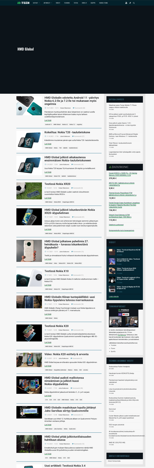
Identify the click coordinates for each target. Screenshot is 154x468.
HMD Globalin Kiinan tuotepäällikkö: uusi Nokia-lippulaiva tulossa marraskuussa (69, 282)
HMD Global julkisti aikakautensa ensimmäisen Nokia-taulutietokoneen (67, 142)
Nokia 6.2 (65, 107)
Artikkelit (48, 3)
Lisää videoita (114, 280)
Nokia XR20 (57, 185)
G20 (59, 383)
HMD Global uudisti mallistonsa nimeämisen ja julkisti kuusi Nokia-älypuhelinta (64, 364)
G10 (55, 383)
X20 (80, 353)
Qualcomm (72, 412)
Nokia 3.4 (56, 464)
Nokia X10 (57, 272)
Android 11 (48, 107)
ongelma (79, 107)
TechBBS (67, 3)
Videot (58, 3)
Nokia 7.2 (72, 107)
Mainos (70, 353)
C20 (50, 383)
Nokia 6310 (62, 246)
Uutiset (36, 3)
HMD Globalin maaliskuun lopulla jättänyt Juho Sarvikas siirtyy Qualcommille (70, 392)
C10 (46, 383)
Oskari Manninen (65, 91)
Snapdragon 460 (66, 464)
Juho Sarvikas (58, 412)
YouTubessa (122, 318)
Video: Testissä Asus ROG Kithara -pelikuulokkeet (126, 252)
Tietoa (76, 3)
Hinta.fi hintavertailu (114, 444)
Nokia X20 (57, 329)
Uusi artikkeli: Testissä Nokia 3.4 (64, 448)
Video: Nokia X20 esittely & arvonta (66, 337)
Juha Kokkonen (65, 119)
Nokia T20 (57, 159)
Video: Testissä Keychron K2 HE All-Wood (128, 234)
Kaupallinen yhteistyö (60, 353)
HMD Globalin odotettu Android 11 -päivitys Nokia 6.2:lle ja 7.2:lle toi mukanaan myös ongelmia (71, 84)
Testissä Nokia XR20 (57, 167)
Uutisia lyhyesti (116, 82)
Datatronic (119, 150)
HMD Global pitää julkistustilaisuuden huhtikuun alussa (67, 421)
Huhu (55, 246)
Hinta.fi (84, 3)
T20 (60, 131)
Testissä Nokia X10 (56, 254)
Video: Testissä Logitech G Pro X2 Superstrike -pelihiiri (128, 261)
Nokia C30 (70, 246)
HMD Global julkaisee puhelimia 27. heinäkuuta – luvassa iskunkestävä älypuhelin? (66, 227)
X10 (77, 383)
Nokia (55, 131)
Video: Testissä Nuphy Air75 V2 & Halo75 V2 (128, 271)
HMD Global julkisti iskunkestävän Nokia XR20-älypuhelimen (69, 194)
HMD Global (57, 107)
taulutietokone (73, 131)
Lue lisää (47, 103)
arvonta (85, 353)
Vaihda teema (103, 3)
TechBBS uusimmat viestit (121, 343)
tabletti (65, 131)
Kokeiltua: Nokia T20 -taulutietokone (67, 115)
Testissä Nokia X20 (56, 309)
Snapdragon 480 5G (68, 185)
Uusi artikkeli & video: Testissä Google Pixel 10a (128, 243)
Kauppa (93, 3)
